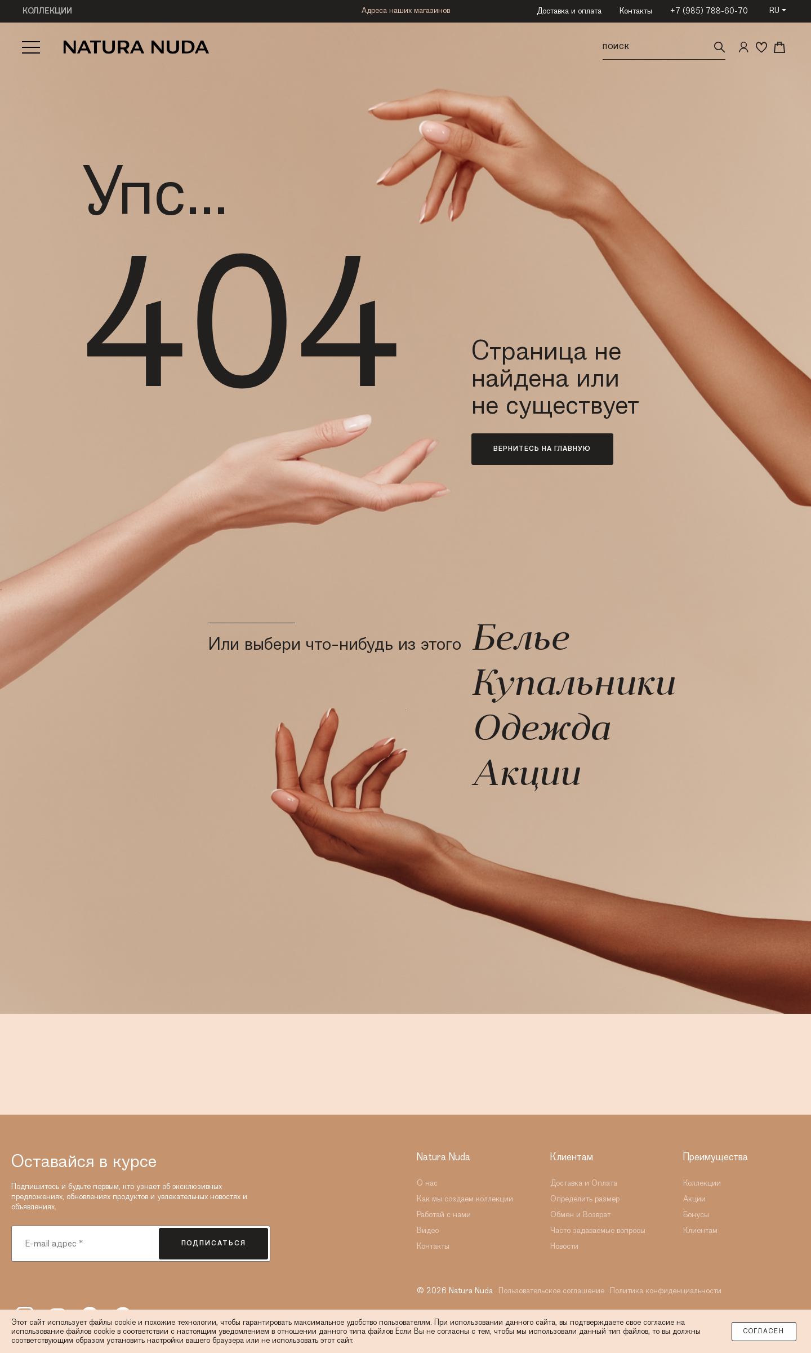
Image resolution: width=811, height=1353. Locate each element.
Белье (519, 641)
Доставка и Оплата (583, 1183)
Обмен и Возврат (580, 1215)
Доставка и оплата (569, 11)
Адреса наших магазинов (406, 12)
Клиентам (700, 1231)
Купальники (572, 686)
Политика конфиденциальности (665, 1291)
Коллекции (702, 1183)
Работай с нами (444, 1215)
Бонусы (696, 1215)
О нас (427, 1183)
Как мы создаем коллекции (465, 1199)
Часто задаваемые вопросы (597, 1231)
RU (774, 11)
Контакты (636, 11)
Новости (564, 1246)
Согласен (764, 1331)
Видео (428, 1231)
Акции (525, 776)
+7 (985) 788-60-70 (709, 11)
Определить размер (585, 1199)
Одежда (540, 731)
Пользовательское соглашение (551, 1291)
